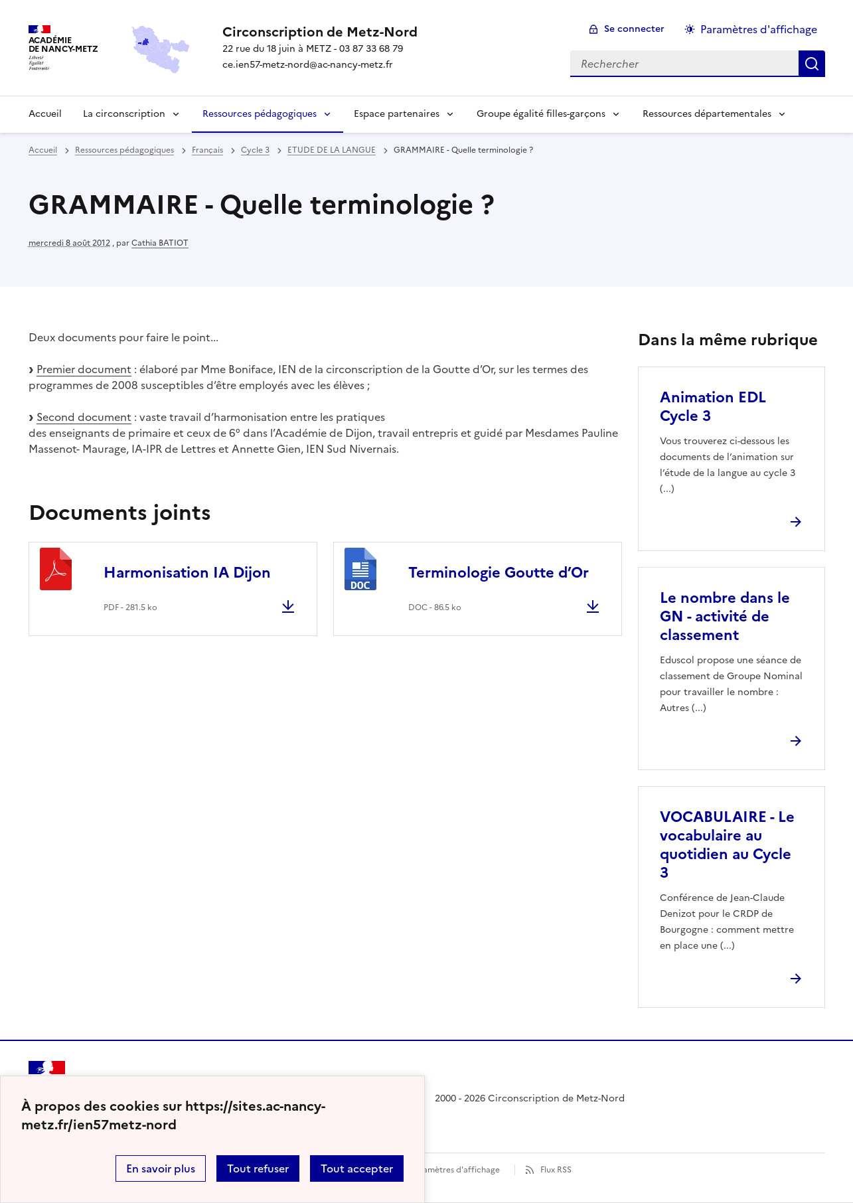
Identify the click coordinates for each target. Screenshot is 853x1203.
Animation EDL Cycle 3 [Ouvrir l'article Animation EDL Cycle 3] (713, 406)
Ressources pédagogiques (259, 114)
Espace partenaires (396, 114)
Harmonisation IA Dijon (187, 573)
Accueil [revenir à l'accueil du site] (43, 150)
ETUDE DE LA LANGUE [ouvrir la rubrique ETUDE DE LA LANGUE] (331, 150)
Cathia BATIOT (160, 243)
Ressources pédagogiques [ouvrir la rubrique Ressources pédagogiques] (124, 150)
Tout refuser (258, 1168)
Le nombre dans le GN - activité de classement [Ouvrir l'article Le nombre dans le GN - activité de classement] (725, 616)
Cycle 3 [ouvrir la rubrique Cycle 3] (255, 150)
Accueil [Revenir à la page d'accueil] (45, 114)
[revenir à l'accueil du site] (320, 32)
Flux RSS (556, 1170)
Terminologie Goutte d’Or (498, 573)
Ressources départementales (707, 114)
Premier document (84, 369)
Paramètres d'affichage (455, 1170)
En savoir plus (160, 1168)
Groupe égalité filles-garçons (541, 114)
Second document (84, 417)
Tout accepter (357, 1168)
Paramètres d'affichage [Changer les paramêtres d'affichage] (758, 29)
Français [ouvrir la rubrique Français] (207, 150)
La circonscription (124, 114)
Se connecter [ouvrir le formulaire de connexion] (634, 29)
